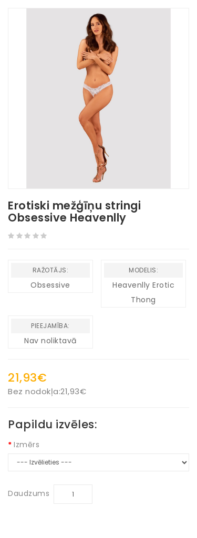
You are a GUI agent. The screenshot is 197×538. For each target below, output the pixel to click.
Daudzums (28, 493)
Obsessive (50, 285)
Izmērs (26, 444)
